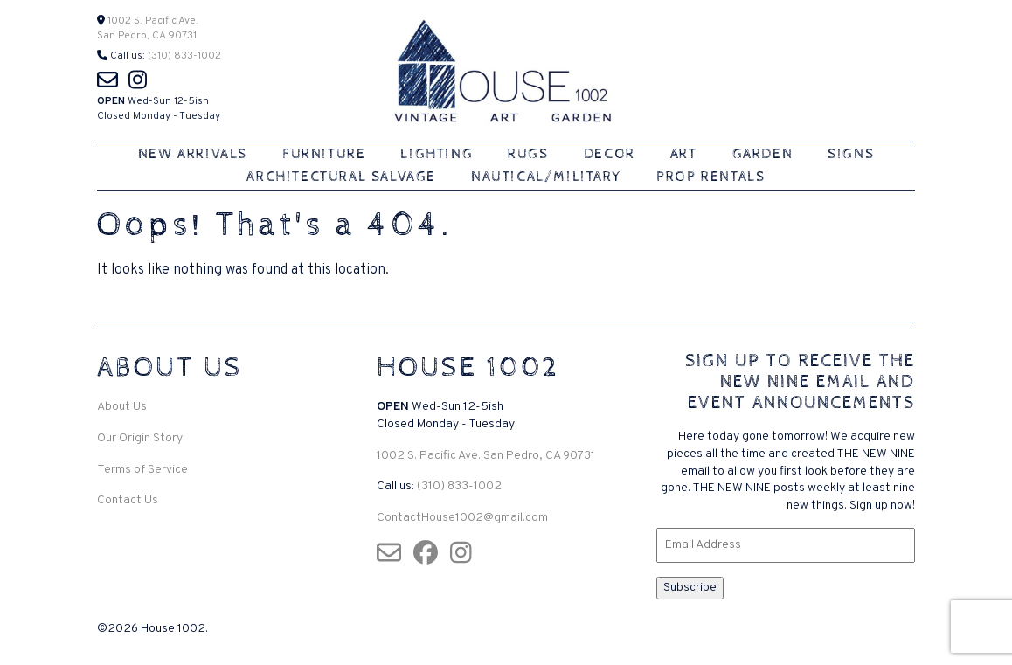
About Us (122, 406)
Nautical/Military (546, 177)
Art (683, 154)
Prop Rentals (710, 177)
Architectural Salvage (341, 177)
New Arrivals (192, 154)
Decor (609, 154)
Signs (851, 154)
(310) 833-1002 (184, 56)
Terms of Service (142, 469)
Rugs (528, 154)
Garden (763, 154)
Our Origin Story (140, 438)
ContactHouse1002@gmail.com (462, 517)
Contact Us (127, 500)
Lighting (436, 154)
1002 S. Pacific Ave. (151, 21)
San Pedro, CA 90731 (147, 36)
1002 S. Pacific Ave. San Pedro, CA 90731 (486, 455)
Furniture (323, 154)
